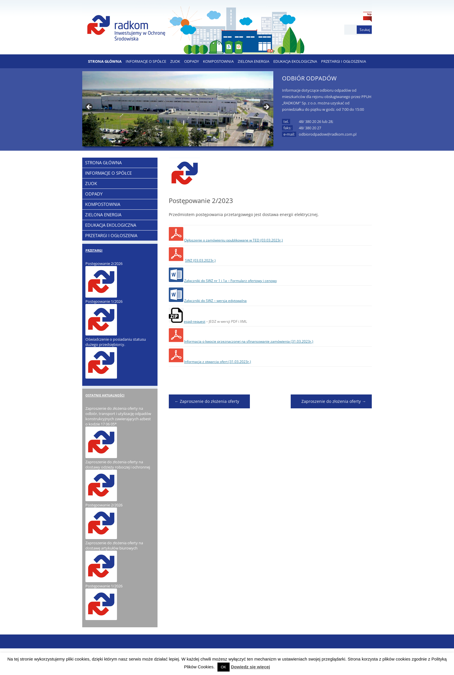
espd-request (194, 321)
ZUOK (175, 61)
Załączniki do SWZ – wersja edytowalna (215, 300)
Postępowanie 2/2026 (103, 263)
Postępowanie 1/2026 (103, 301)
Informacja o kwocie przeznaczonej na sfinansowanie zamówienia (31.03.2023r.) (248, 341)
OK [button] (223, 667)
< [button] (89, 107)
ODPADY (191, 61)
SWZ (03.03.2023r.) (200, 260)
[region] (177, 108)
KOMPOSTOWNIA (218, 61)
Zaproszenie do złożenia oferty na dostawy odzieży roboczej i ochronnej (117, 464)
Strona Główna (105, 61)
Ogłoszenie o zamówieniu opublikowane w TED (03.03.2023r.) (233, 240)
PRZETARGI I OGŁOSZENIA (343, 61)
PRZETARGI (93, 250)
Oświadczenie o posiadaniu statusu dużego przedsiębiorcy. (115, 342)
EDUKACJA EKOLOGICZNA (295, 61)
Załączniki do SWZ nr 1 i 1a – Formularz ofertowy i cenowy (230, 280)
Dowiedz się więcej (250, 666)
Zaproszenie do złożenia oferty (207, 401)
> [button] (266, 107)
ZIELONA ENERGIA (253, 61)
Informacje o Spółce (146, 61)
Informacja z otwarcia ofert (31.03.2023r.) (217, 361)
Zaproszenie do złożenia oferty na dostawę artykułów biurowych (114, 545)
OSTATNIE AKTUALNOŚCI (105, 395)
